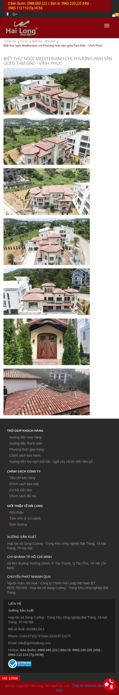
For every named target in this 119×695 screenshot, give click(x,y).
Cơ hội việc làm (19, 490)
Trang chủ (10, 41)
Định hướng (17, 524)
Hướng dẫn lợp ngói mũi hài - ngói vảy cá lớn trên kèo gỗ (50, 461)
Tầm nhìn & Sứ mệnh (24, 518)
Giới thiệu (15, 512)
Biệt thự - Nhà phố (43, 41)
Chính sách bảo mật (23, 484)
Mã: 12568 (10, 678)
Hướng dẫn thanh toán (24, 443)
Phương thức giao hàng (25, 449)
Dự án (24, 41)
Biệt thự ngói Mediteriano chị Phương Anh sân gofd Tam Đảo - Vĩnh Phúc (53, 45)
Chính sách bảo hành (23, 455)
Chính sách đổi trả (21, 496)
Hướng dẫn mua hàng (24, 437)
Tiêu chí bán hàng (21, 478)
